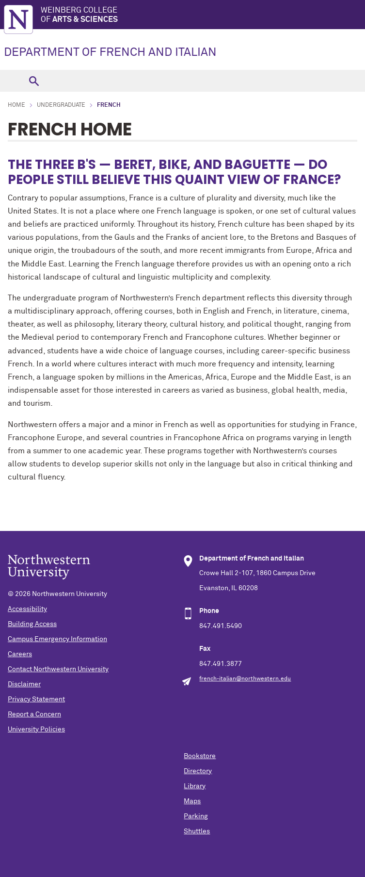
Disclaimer (24, 684)
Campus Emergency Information (57, 639)
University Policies (36, 729)
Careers (20, 654)
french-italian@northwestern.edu (245, 679)
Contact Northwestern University (58, 669)
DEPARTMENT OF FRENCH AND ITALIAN (110, 52)
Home (16, 105)
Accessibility (27, 609)
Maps (192, 801)
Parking (196, 816)
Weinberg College (203, 15)
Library (195, 786)
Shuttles (197, 831)
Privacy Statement (36, 699)
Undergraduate (61, 105)
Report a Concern (34, 714)
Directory (198, 771)
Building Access (32, 624)
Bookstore (200, 756)
